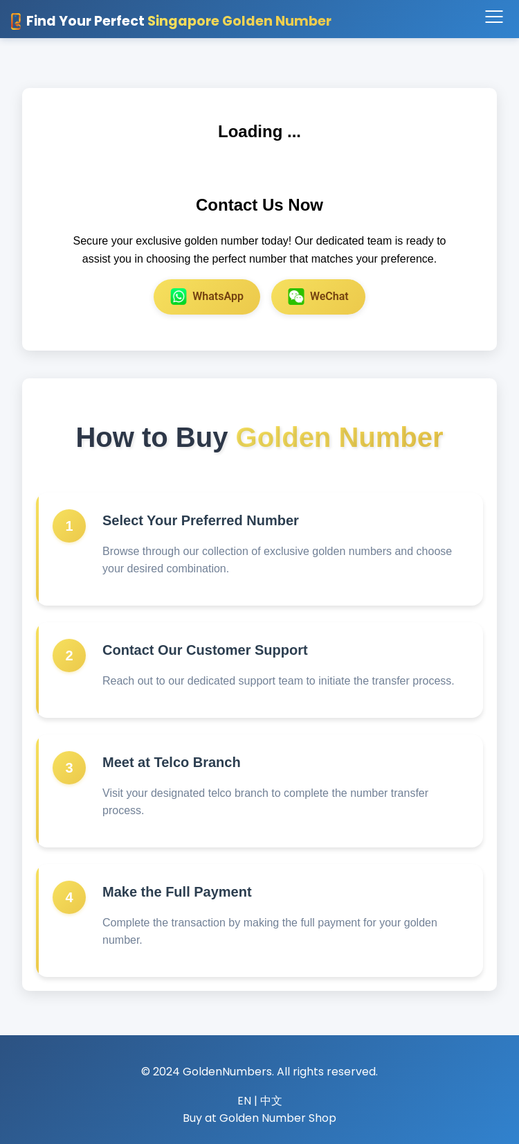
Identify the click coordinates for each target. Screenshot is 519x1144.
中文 (271, 1101)
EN (244, 1101)
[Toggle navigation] (494, 17)
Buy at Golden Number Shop (259, 1118)
